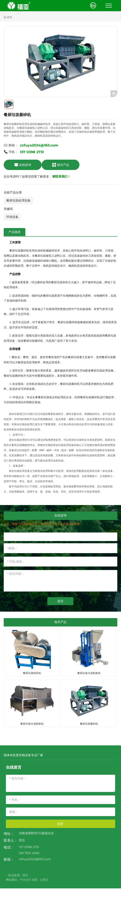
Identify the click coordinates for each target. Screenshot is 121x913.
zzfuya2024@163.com (39, 145)
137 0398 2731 (32, 152)
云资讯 (44, 879)
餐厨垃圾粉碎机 (32, 673)
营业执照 (14, 875)
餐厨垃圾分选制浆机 (89, 673)
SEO (25, 875)
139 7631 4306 (29, 853)
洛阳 (34, 879)
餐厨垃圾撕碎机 (89, 723)
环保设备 (12, 217)
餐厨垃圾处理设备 (18, 200)
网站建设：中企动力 (18, 879)
